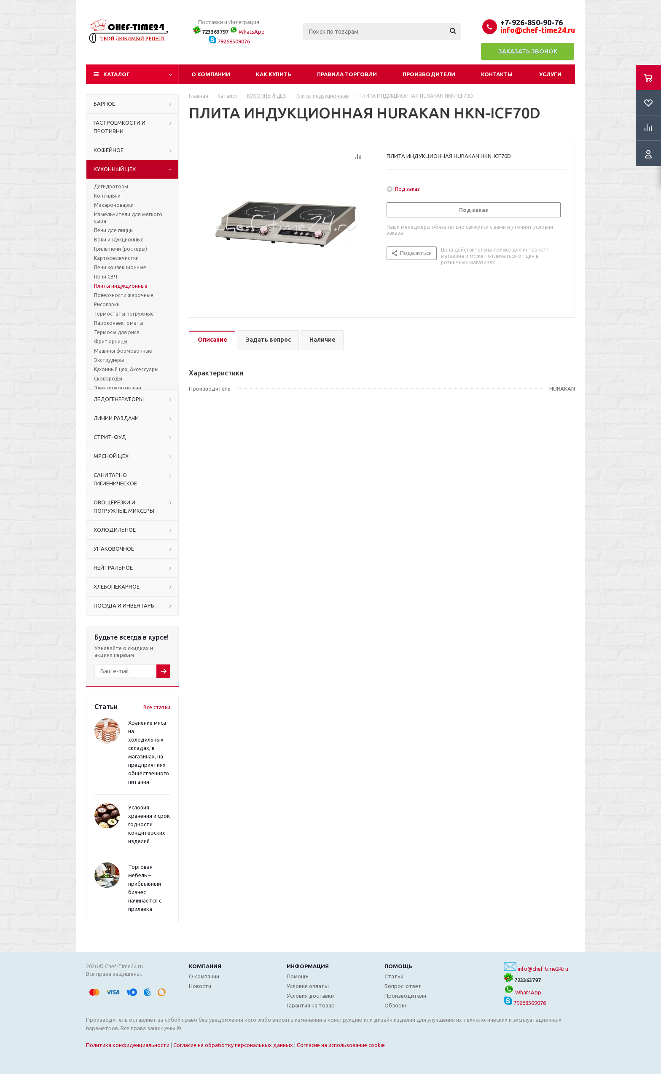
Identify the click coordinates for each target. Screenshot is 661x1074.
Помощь (398, 966)
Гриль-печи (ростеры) (120, 249)
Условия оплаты (308, 986)
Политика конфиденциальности (127, 1045)
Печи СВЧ (105, 276)
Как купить (273, 74)
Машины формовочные (123, 351)
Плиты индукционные (121, 286)
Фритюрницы (110, 341)
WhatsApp (247, 32)
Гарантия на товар (311, 1005)
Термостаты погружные (124, 313)
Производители (429, 74)
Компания (205, 966)
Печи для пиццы (114, 230)
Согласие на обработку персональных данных (233, 1045)
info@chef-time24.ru (543, 969)
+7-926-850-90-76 (531, 22)
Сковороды (108, 378)
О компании (210, 74)
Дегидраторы (111, 186)
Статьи (393, 976)
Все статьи (156, 707)
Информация (308, 966)
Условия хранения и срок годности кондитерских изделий (149, 824)
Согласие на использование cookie (341, 1045)
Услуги (550, 74)
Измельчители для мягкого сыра (128, 218)
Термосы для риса (117, 332)
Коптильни (107, 195)
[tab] (212, 340)
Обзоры (395, 1005)
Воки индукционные (119, 239)
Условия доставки (310, 996)
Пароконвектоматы (118, 323)
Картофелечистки (116, 258)
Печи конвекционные (120, 267)
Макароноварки (114, 205)
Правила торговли (347, 74)
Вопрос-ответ (403, 986)
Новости (200, 986)
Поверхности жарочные (123, 295)
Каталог (116, 74)
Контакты (497, 74)
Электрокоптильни (117, 388)
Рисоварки (107, 304)
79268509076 (229, 41)
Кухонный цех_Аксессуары (126, 369)
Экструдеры (109, 360)
